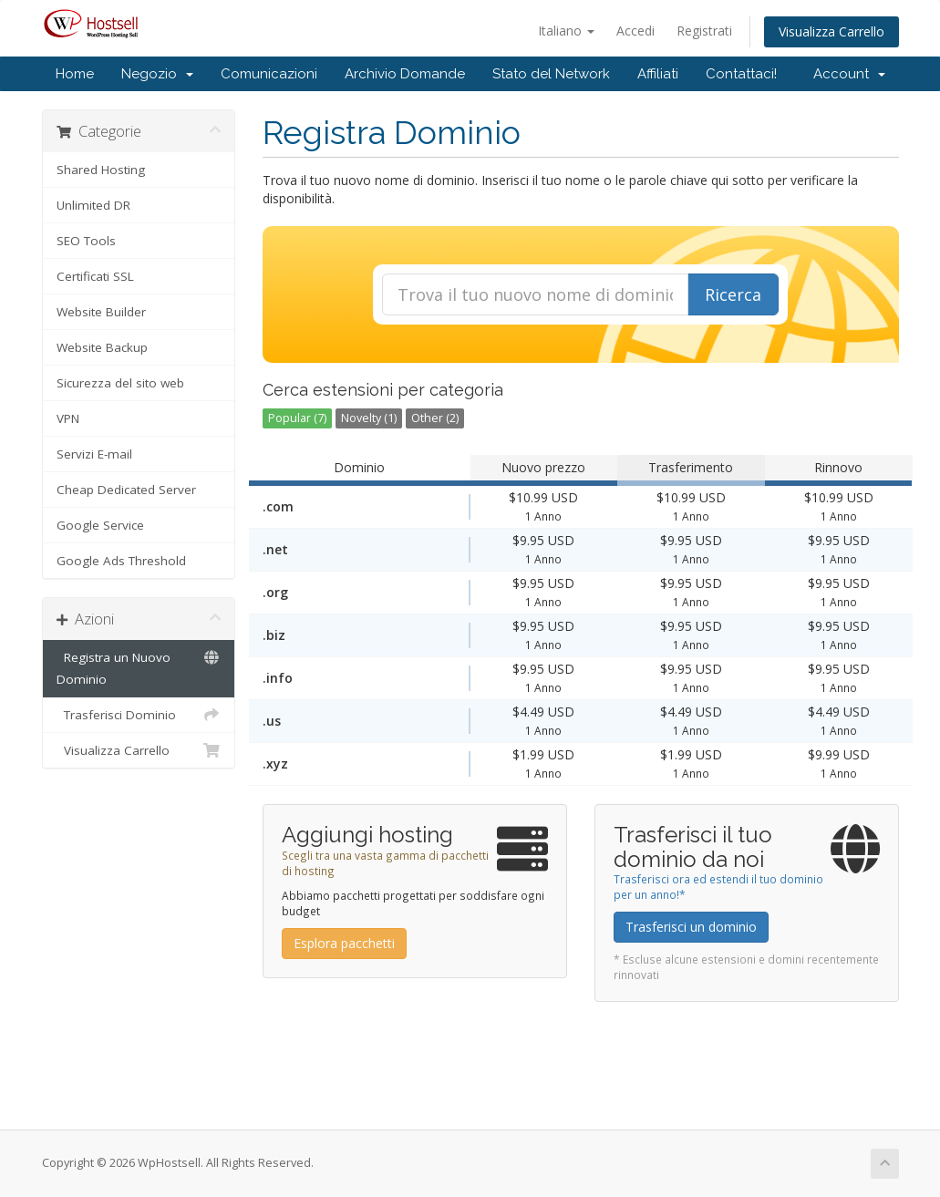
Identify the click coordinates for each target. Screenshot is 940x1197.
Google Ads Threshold (121, 560)
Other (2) (435, 418)
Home (75, 74)
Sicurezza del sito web (120, 383)
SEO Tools (86, 240)
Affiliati (657, 74)
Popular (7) (297, 418)
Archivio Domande (405, 74)
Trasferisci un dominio (691, 926)
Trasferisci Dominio (139, 715)
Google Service (100, 525)
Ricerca (733, 294)
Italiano (566, 30)
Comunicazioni (269, 74)
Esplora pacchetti (344, 943)
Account (849, 74)
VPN (68, 418)
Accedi (635, 30)
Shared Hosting (101, 169)
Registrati (704, 30)
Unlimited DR (93, 205)
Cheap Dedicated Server (126, 489)
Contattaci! (741, 74)
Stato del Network (551, 74)
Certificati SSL (95, 276)
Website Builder (101, 312)
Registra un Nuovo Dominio (139, 666)
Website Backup (102, 347)
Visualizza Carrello (831, 31)
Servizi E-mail (94, 454)
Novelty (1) (369, 418)
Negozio (157, 74)
